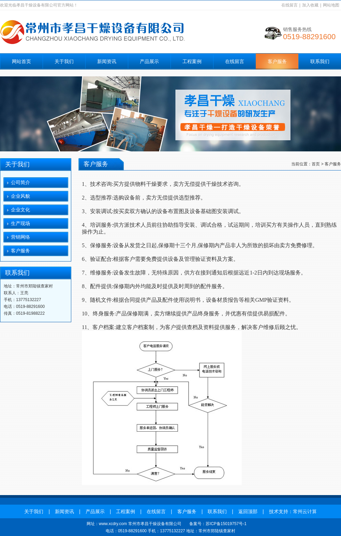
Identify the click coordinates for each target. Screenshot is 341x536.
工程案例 (192, 61)
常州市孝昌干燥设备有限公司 (154, 523)
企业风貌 (20, 196)
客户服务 (277, 61)
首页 (316, 164)
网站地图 (331, 5)
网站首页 (21, 61)
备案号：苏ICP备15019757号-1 (218, 523)
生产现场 (20, 223)
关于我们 (64, 61)
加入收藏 (310, 5)
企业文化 (20, 209)
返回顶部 (247, 511)
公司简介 (20, 182)
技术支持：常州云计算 (293, 511)
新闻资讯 (106, 61)
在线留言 (289, 5)
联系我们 (319, 61)
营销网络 (20, 237)
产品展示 (149, 61)
